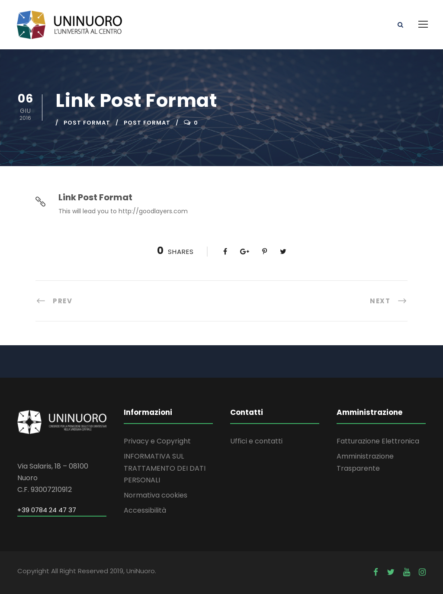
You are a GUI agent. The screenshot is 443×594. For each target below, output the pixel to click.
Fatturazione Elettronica (378, 441)
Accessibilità (145, 510)
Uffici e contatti (256, 441)
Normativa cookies (155, 495)
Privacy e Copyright (157, 441)
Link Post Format (95, 197)
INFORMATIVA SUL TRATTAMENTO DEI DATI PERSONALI (164, 468)
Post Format (87, 123)
